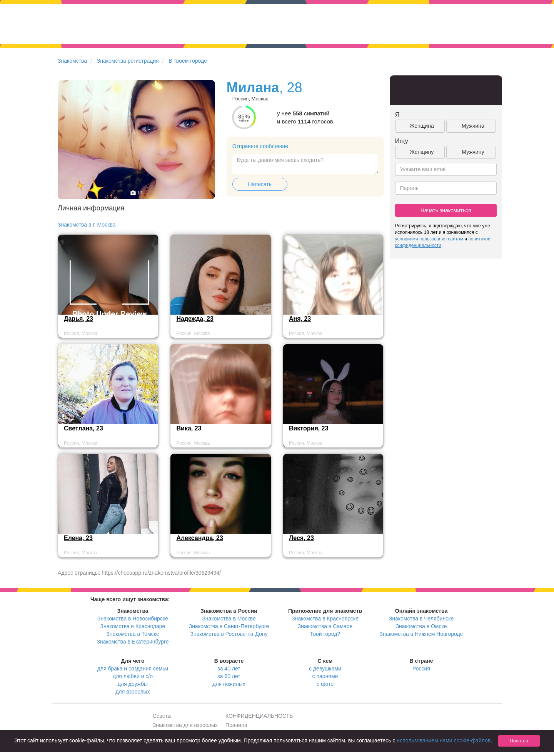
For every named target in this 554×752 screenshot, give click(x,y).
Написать (260, 184)
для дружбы (133, 684)
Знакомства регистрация (128, 61)
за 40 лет (228, 668)
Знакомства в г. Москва (86, 225)
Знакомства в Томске (132, 634)
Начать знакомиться (446, 210)
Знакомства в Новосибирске (132, 618)
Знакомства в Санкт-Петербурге (229, 626)
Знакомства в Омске (421, 626)
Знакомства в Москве (228, 618)
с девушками (325, 668)
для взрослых (132, 692)
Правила (236, 725)
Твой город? (325, 634)
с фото (325, 684)
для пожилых (228, 684)
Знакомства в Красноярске (325, 618)
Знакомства (72, 61)
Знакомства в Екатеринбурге (133, 642)
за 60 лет (228, 676)
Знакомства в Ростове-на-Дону (229, 634)
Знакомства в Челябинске (421, 618)
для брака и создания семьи (133, 668)
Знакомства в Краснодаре (132, 626)
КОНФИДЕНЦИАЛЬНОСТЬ (259, 716)
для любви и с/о (133, 676)
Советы (162, 716)
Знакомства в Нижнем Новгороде (421, 634)
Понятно (519, 741)
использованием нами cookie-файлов (444, 740)
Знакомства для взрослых (185, 725)
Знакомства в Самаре (325, 626)
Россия (421, 668)
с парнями (325, 676)
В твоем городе (188, 61)
